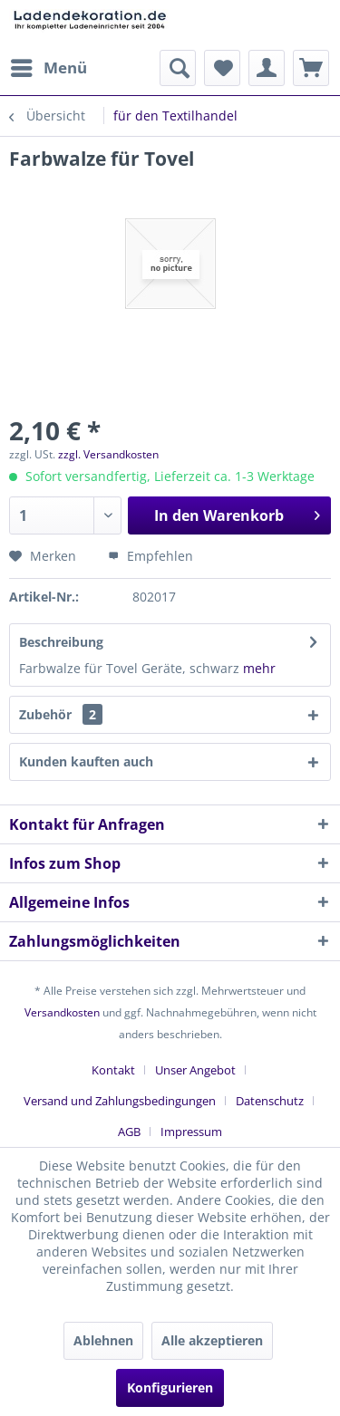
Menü (49, 65)
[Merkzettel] (222, 68)
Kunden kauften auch (86, 761)
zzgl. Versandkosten (108, 454)
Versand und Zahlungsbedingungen (120, 1101)
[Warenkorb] (311, 68)
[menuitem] (48, 68)
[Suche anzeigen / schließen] (178, 68)
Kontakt (113, 1070)
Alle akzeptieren (212, 1340)
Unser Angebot (195, 1070)
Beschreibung (61, 641)
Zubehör (60, 714)
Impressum (191, 1131)
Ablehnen (103, 1340)
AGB (129, 1131)
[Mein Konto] (266, 68)
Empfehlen (150, 555)
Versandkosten (62, 1012)
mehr (259, 668)
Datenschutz (270, 1101)
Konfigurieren (170, 1387)
